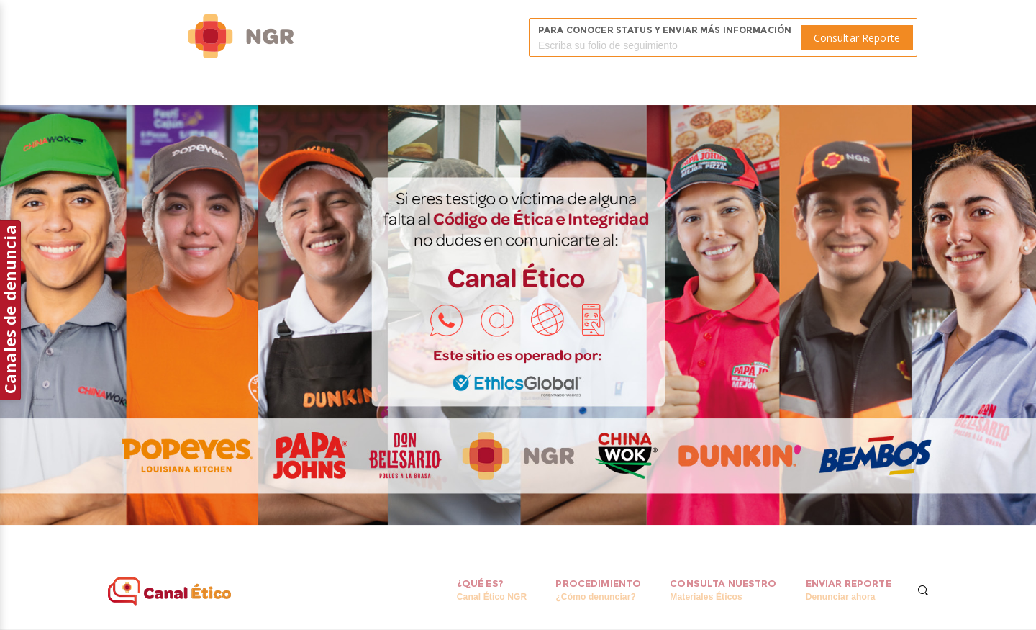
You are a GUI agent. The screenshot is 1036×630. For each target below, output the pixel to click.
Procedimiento (598, 590)
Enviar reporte (848, 590)
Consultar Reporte (857, 38)
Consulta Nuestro (723, 590)
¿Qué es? (492, 590)
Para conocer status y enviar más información (664, 29)
